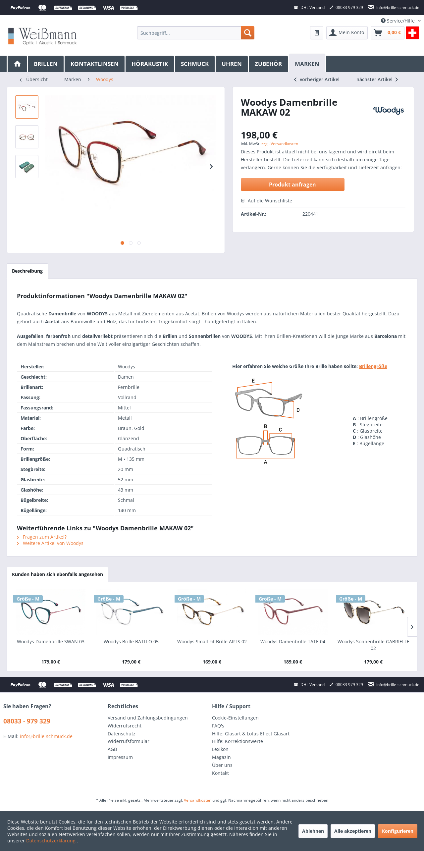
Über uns (222, 765)
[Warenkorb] (387, 32)
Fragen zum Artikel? (42, 537)
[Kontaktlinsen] (95, 64)
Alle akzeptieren (352, 831)
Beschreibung (27, 271)
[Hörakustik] (150, 64)
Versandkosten (197, 800)
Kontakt (220, 773)
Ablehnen (313, 831)
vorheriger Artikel (317, 79)
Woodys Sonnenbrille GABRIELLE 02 (373, 644)
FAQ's (218, 725)
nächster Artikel (377, 79)
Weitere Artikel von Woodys (50, 543)
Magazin (221, 757)
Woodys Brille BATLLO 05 (131, 641)
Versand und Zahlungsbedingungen (148, 718)
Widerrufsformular (128, 741)
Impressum (120, 757)
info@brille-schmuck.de (46, 736)
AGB (112, 749)
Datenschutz (121, 733)
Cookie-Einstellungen (235, 718)
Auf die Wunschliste (266, 200)
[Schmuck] (195, 64)
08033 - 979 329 (26, 721)
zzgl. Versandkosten (279, 143)
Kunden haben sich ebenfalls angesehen (57, 574)
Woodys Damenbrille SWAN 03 (50, 641)
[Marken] (307, 63)
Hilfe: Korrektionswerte (237, 741)
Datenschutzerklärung (51, 840)
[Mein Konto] (347, 32)
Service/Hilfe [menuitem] (398, 21)
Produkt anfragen (292, 184)
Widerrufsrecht (124, 725)
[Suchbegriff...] (195, 32)
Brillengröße (373, 366)
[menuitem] (195, 32)
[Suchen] (247, 32)
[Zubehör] (269, 64)
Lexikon (220, 749)
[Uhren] (232, 64)
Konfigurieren (397, 831)
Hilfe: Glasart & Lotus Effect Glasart (251, 733)
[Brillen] (46, 64)
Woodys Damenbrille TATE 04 (292, 641)
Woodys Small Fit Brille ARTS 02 (212, 641)
